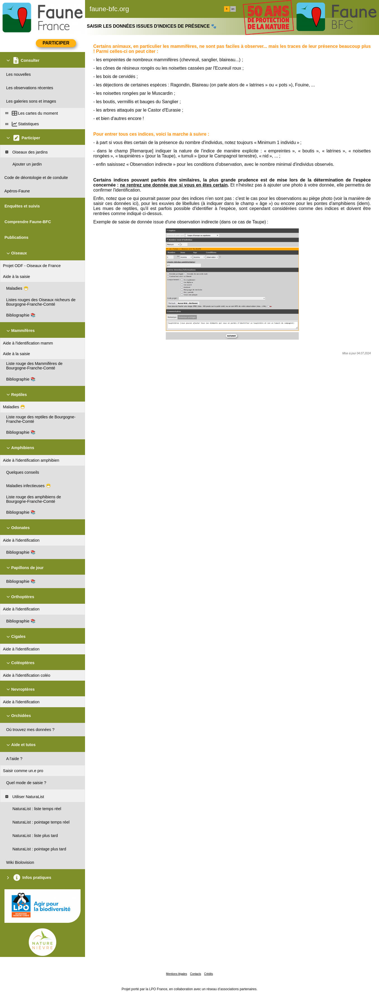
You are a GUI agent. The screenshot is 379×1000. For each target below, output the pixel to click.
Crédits (208, 973)
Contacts (195, 973)
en (233, 9)
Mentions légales (176, 973)
